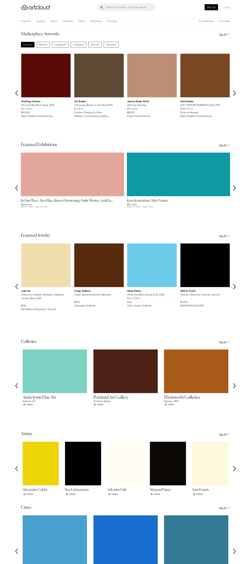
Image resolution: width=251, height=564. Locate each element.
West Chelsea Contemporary (37, 116)
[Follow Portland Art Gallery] (98, 360)
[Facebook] (200, 557)
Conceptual (60, 44)
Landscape (78, 44)
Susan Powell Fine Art (138, 116)
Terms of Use (38, 557)
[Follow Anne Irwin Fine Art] (28, 360)
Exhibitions (96, 21)
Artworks (26, 21)
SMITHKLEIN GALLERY (192, 275)
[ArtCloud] (35, 7)
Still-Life (95, 44)
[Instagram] (184, 557)
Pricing (80, 539)
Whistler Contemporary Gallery (91, 116)
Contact (188, 543)
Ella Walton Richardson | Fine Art (38, 279)
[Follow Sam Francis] (198, 433)
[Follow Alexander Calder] (28, 433)
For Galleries (206, 21)
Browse (26, 535)
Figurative (111, 44)
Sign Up (211, 7)
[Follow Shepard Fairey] (155, 433)
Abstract (43, 44)
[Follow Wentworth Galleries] (169, 360)
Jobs (186, 539)
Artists (54, 21)
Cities (81, 21)
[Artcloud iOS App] (214, 557)
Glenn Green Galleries (139, 275)
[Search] (126, 7)
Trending (112, 21)
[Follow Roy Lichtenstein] (70, 433)
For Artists (224, 21)
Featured (27, 44)
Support (81, 543)
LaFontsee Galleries (84, 275)
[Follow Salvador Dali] (113, 433)
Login (227, 7)
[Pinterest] (192, 557)
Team (187, 535)
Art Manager (137, 543)
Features (81, 535)
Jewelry (40, 21)
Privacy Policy (52, 557)
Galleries (68, 21)
